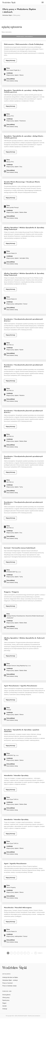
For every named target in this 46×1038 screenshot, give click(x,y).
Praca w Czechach (7, 983)
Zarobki (4, 1006)
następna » (40, 953)
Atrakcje (4, 1009)
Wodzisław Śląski (7, 15)
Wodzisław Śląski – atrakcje (10, 980)
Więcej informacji (10, 60)
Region (4, 1003)
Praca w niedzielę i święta (9, 986)
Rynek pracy (5, 1000)
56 (35, 953)
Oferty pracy (5, 997)
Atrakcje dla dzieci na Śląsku (10, 977)
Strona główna (6, 994)
